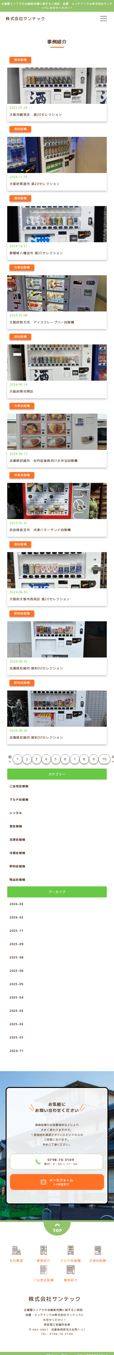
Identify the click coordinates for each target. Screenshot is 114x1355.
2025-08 (16, 957)
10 (104, 759)
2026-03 (16, 904)
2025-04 (16, 997)
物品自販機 (17, 880)
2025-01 (16, 1037)
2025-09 (16, 944)
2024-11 (16, 1051)
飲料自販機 (17, 866)
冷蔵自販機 (17, 853)
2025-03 (16, 1011)
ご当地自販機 (18, 786)
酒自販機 (15, 826)
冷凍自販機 (17, 840)
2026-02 (16, 917)
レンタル (15, 813)
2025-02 (16, 1024)
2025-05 (16, 984)
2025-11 (16, 931)
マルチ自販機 (18, 799)
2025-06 (16, 971)
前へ (10, 759)
